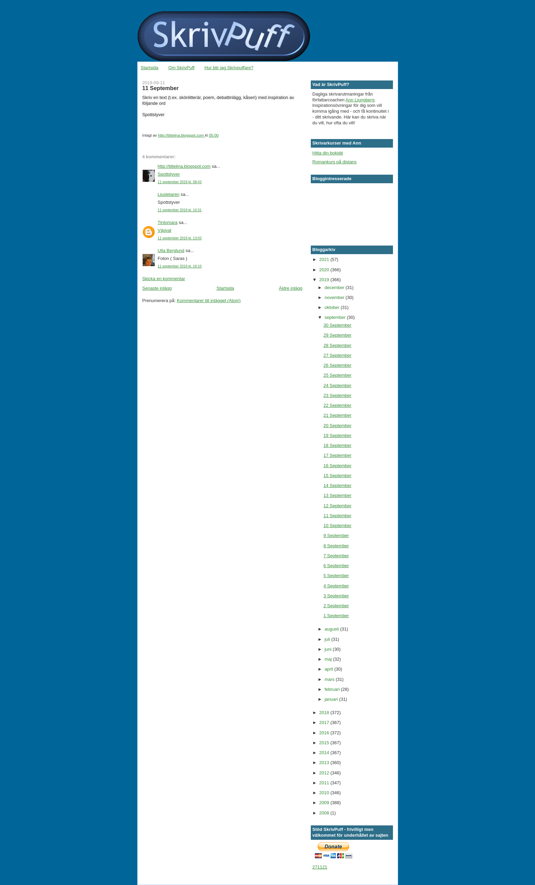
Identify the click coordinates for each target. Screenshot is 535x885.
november (334, 297)
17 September (337, 455)
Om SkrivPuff (181, 67)
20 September (337, 425)
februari (332, 689)
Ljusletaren (169, 194)
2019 (325, 279)
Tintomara (168, 222)
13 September (337, 495)
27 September (337, 355)
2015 (325, 742)
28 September (337, 345)
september (335, 317)
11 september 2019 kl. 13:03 (180, 238)
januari (331, 699)
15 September (337, 475)
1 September (336, 615)
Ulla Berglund (171, 250)
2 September (336, 605)
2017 (325, 722)
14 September (337, 485)
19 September (337, 435)
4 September (336, 585)
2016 (325, 732)
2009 (325, 802)
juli (327, 639)
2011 (325, 782)
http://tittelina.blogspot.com (184, 166)
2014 (325, 752)
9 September (336, 535)
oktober (332, 307)
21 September (337, 415)
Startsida (149, 67)
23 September (337, 395)
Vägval (164, 230)
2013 (325, 762)
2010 (325, 792)
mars (330, 679)
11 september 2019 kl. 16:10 (180, 266)
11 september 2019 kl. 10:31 (180, 210)
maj (328, 659)
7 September (336, 555)
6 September (336, 565)
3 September (336, 595)
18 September (337, 445)
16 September (337, 465)
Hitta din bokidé (328, 152)
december (334, 287)
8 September (336, 545)
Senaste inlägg (157, 288)
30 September (337, 325)
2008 (325, 812)
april (329, 669)
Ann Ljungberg (359, 99)
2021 (325, 259)
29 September (337, 335)
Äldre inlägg (291, 288)
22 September (337, 405)
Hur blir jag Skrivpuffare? (228, 67)
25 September (337, 375)
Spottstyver (169, 174)
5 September (336, 575)
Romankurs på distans (335, 161)
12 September (337, 505)
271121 (320, 867)
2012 (325, 772)
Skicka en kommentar (163, 278)
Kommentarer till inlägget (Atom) (209, 300)
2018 (325, 712)
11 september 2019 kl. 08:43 (180, 182)
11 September (337, 515)
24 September (337, 385)
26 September (337, 365)
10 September (337, 525)
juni (328, 649)
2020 (325, 269)
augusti (332, 629)
